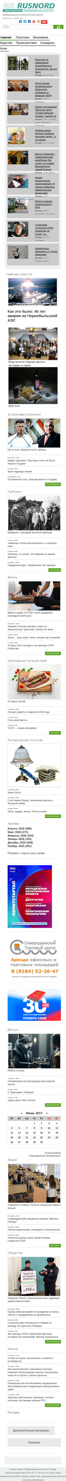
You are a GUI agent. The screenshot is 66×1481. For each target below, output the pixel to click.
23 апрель (11, 1235)
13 (19, 1132)
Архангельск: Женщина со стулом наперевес (46, 251)
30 (41, 1142)
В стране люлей (16, 701)
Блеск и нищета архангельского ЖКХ (43, 204)
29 (34, 1142)
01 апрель (11, 709)
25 (57, 1137)
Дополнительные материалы (31, 1430)
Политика (22, 37)
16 (41, 1132)
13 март (10, 1097)
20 (19, 1137)
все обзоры (55, 570)
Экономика (40, 37)
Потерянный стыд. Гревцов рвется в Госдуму (32, 479)
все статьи (55, 733)
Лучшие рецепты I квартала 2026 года (28, 712)
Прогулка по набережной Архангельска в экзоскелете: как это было (46, 65)
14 (27, 1132)
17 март (10, 643)
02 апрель (11, 797)
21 (27, 1137)
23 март (10, 540)
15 (34, 1132)
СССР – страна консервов (22, 728)
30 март (10, 635)
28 (27, 1142)
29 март (10, 1320)
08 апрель (11, 624)
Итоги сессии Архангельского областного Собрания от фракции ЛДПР (43, 89)
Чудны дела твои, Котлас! (22, 1100)
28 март (10, 1089)
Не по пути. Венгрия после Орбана (27, 449)
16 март (10, 808)
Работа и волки (16, 1070)
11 (57, 1128)
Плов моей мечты (17, 720)
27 (19, 1142)
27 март (10, 717)
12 (11, 1132)
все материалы (53, 484)
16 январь (11, 562)
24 (49, 1137)
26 (11, 1142)
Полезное (34, 1442)
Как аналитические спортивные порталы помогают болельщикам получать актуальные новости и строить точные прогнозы (33, 1372)
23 (41, 1137)
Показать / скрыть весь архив (26, 853)
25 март (10, 469)
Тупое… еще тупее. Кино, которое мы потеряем (34, 637)
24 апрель (11, 790)
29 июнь (38, 75)
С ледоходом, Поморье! (21, 1092)
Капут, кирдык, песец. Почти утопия (27, 811)
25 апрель (11, 1216)
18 (57, 1132)
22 (34, 1137)
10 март (10, 551)
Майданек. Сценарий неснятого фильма (30, 532)
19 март (10, 725)
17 (49, 1132)
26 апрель (11, 1366)
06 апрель (11, 457)
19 (11, 1137)
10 (49, 1128)
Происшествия (26, 43)
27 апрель (11, 1355)
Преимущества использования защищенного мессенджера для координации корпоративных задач (34, 1386)
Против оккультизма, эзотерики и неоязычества (34, 1229)
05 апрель (11, 1309)
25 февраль (12, 477)
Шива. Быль (14, 792)
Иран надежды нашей (20, 471)
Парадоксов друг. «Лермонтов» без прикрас (32, 565)
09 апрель (11, 1078)
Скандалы (47, 43)
